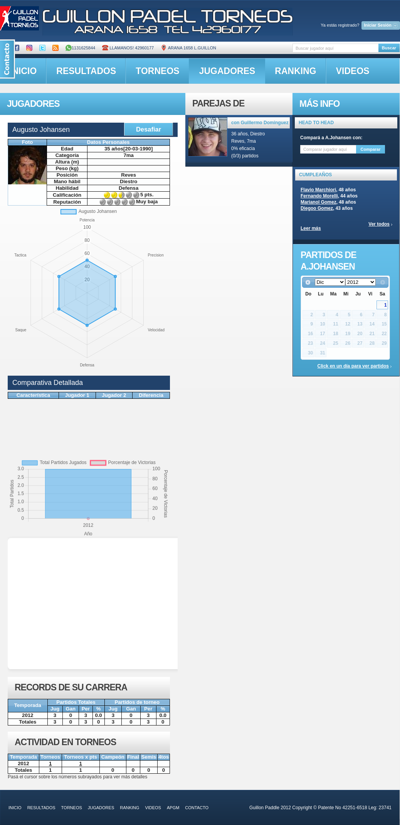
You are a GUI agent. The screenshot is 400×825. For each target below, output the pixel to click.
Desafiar (148, 129)
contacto (196, 807)
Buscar (389, 48)
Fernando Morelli (319, 196)
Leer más (311, 228)
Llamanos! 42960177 (128, 48)
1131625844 (80, 48)
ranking (295, 71)
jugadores (227, 71)
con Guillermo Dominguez (260, 122)
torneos (157, 71)
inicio (15, 807)
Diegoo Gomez (317, 208)
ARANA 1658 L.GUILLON (188, 48)
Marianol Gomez (318, 202)
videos (353, 71)
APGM (173, 807)
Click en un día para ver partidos (353, 366)
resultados (86, 71)
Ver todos (379, 224)
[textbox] (335, 48)
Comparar (371, 149)
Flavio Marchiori (318, 189)
